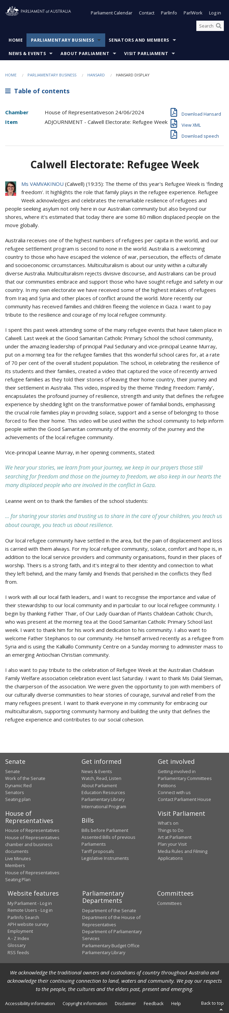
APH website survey (28, 924)
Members (15, 866)
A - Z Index (18, 938)
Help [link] (176, 1003)
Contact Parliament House (184, 799)
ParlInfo (169, 13)
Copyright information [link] (85, 1003)
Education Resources (103, 792)
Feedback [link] (154, 1003)
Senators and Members (139, 40)
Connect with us (174, 792)
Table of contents (37, 91)
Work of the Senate (25, 778)
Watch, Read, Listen (101, 778)
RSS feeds (18, 952)
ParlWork (193, 13)
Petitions (167, 785)
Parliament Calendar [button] (111, 13)
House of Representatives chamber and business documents (32, 844)
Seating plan (18, 799)
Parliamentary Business (62, 40)
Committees (169, 903)
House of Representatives (32, 830)
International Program (103, 806)
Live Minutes (18, 858)
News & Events (27, 54)
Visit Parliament (146, 54)
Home (16, 40)
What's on (168, 823)
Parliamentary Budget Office (111, 945)
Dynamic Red (18, 785)
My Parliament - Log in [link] (30, 903)
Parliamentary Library (102, 799)
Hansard (96, 75)
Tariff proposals (97, 851)
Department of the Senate (109, 910)
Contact (146, 13)
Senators (14, 792)
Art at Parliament (175, 837)
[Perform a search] (219, 26)
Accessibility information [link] (30, 1003)
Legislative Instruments (105, 858)
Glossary (16, 945)
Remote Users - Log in (30, 910)
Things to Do (171, 830)
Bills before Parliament (104, 830)
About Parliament (85, 54)
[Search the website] (210, 26)
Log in (215, 13)
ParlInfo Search (23, 917)
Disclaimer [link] (125, 1003)
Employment (20, 931)
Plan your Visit (172, 844)
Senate (12, 771)
